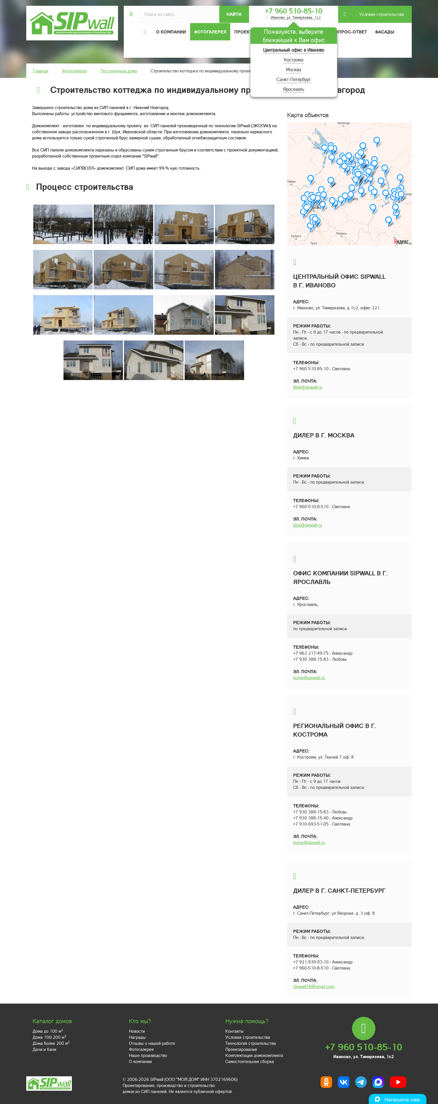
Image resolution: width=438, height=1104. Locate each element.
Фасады (384, 31)
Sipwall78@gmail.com (313, 986)
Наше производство (148, 1055)
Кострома (294, 59)
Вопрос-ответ (349, 31)
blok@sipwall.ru (307, 524)
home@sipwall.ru (309, 677)
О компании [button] (171, 31)
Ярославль (293, 89)
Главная (40, 70)
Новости (137, 1031)
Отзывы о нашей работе (152, 1043)
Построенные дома (118, 70)
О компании (140, 1061)
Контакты (234, 1031)
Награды (137, 1037)
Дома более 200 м (51, 1043)
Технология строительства (250, 1043)
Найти (234, 14)
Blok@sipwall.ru (307, 387)
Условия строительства (377, 14)
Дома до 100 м (48, 1031)
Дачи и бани (44, 1049)
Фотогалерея (210, 31)
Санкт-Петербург (293, 79)
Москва (293, 69)
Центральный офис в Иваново (293, 50)
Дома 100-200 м (49, 1037)
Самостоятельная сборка (249, 1061)
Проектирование (241, 1049)
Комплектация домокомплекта (254, 1055)
